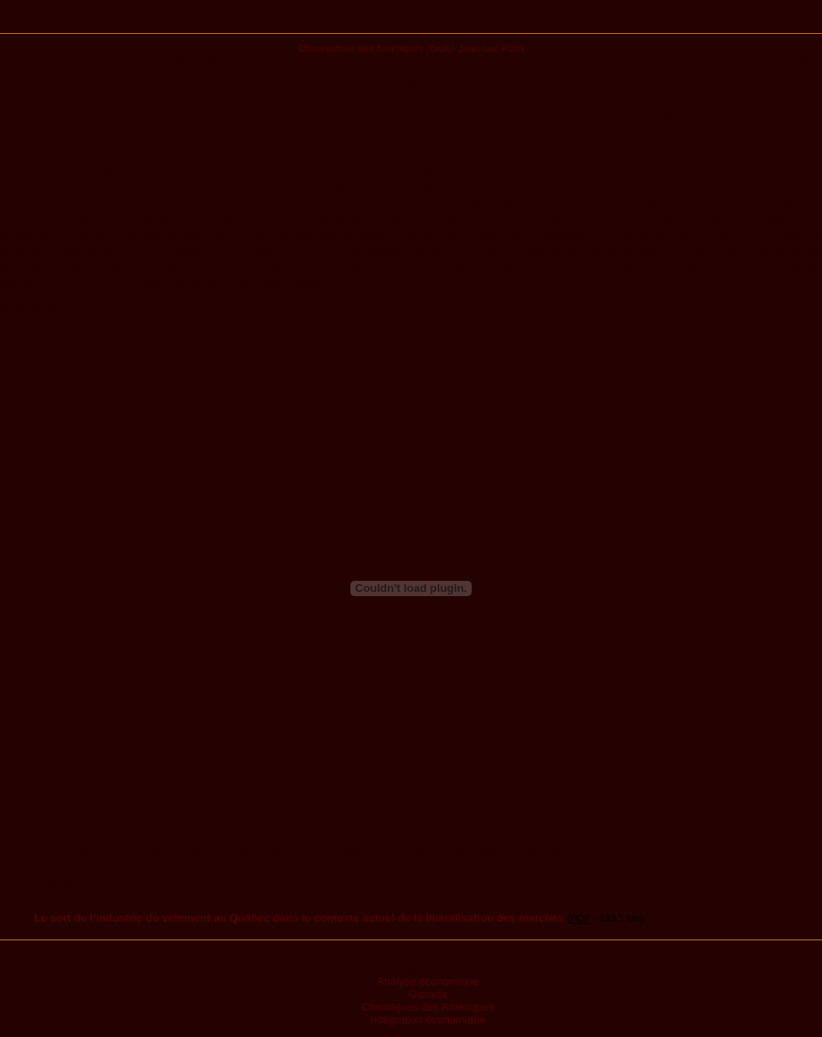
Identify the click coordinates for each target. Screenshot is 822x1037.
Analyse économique (428, 981)
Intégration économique (428, 1019)
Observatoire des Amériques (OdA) (376, 47)
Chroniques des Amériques (427, 1007)
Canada (428, 994)
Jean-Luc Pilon (490, 47)
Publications (411, 23)
